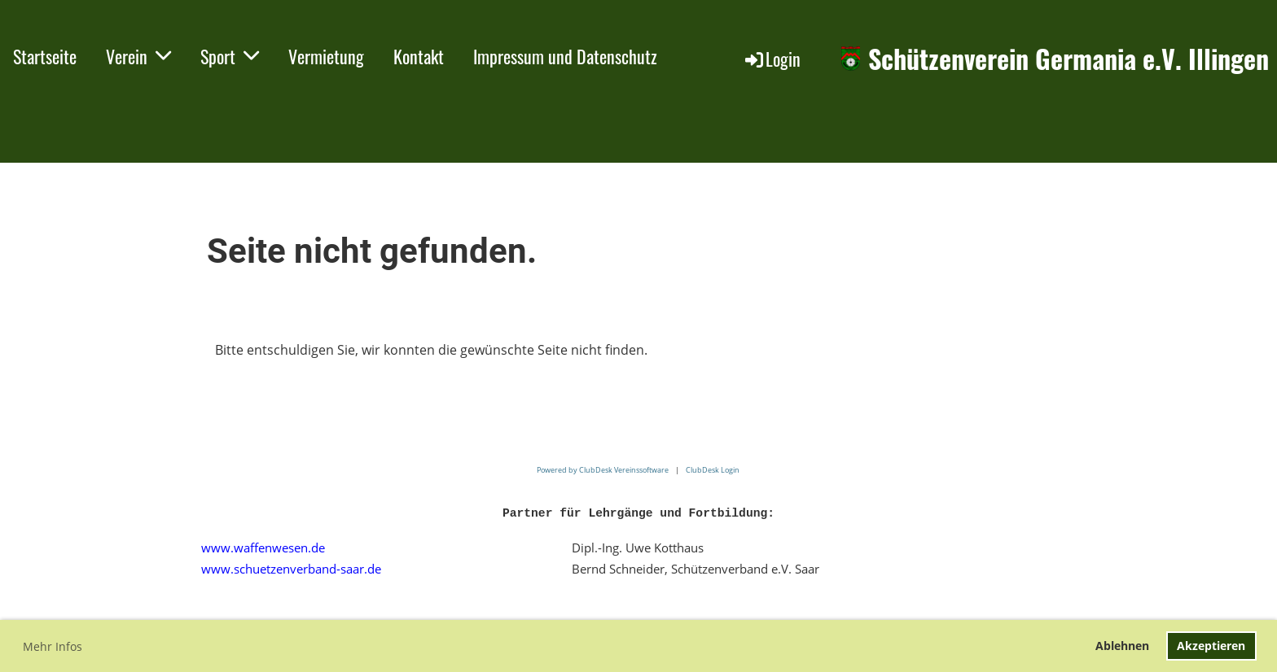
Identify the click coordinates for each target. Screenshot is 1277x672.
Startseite (45, 56)
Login (772, 59)
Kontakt (418, 56)
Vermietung (326, 56)
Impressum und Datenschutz (565, 56)
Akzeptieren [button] (1211, 645)
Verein (138, 56)
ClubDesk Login (712, 470)
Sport (229, 56)
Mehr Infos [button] (52, 646)
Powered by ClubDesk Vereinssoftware (603, 470)
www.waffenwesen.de (263, 547)
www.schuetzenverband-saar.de (291, 569)
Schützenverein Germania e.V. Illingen (1068, 59)
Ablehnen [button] (1122, 645)
